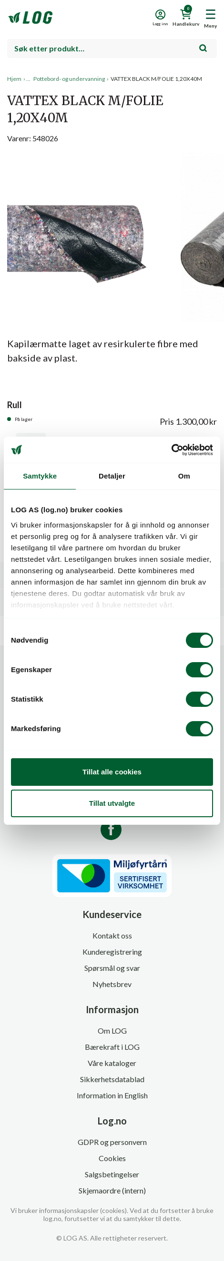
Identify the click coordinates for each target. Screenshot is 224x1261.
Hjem (14, 78)
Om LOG (112, 1030)
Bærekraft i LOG (112, 1046)
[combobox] (112, 48)
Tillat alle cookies (112, 772)
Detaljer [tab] (112, 476)
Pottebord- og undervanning (69, 78)
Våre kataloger (112, 1062)
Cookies (112, 1158)
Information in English (112, 1095)
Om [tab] (184, 476)
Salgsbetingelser (112, 1174)
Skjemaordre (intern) (112, 1190)
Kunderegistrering (112, 951)
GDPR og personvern (112, 1141)
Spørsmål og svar (112, 967)
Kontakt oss (112, 935)
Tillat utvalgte (112, 803)
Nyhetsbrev (112, 983)
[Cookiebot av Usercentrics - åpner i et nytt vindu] (171, 450)
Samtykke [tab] (40, 476)
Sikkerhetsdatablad (112, 1079)
